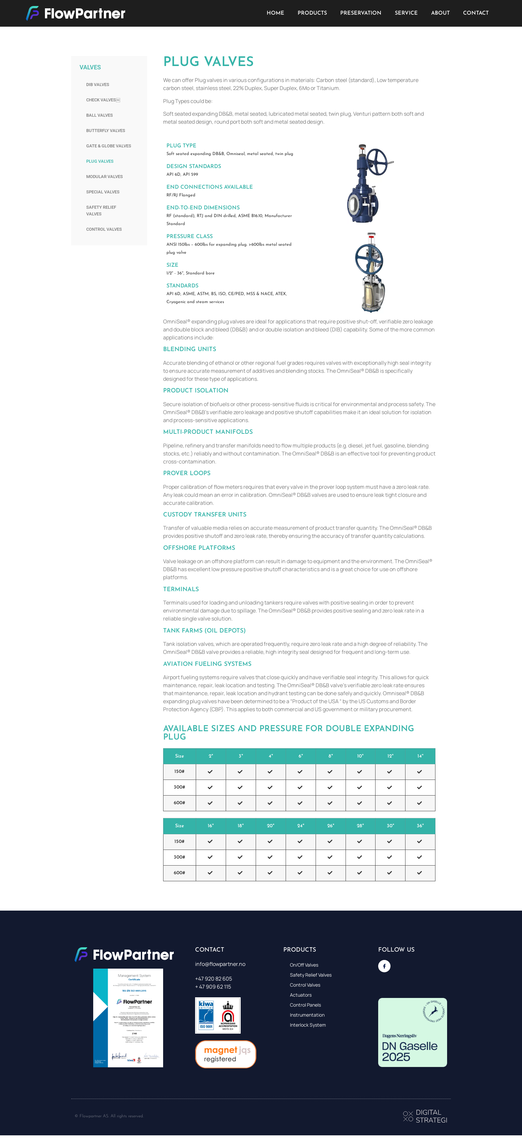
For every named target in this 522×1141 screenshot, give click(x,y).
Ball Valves (99, 115)
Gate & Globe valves (108, 145)
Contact (476, 13)
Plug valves (100, 161)
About (440, 13)
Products (312, 13)
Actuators (301, 995)
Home (275, 13)
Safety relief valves (101, 210)
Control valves (104, 229)
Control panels (305, 1005)
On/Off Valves (304, 965)
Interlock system (308, 1025)
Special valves (103, 191)
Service (406, 13)
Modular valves (104, 176)
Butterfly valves (105, 130)
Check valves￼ (103, 99)
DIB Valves (97, 84)
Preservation (361, 13)
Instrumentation (307, 1015)
